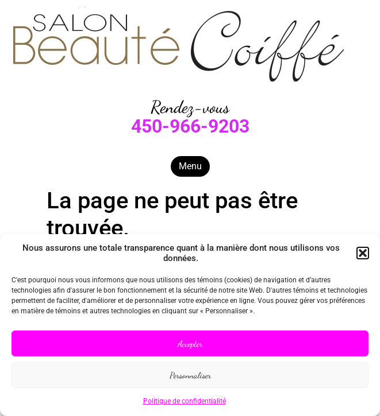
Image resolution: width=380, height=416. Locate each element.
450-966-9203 (190, 126)
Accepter (190, 344)
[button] (363, 253)
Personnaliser (190, 375)
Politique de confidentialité (184, 401)
